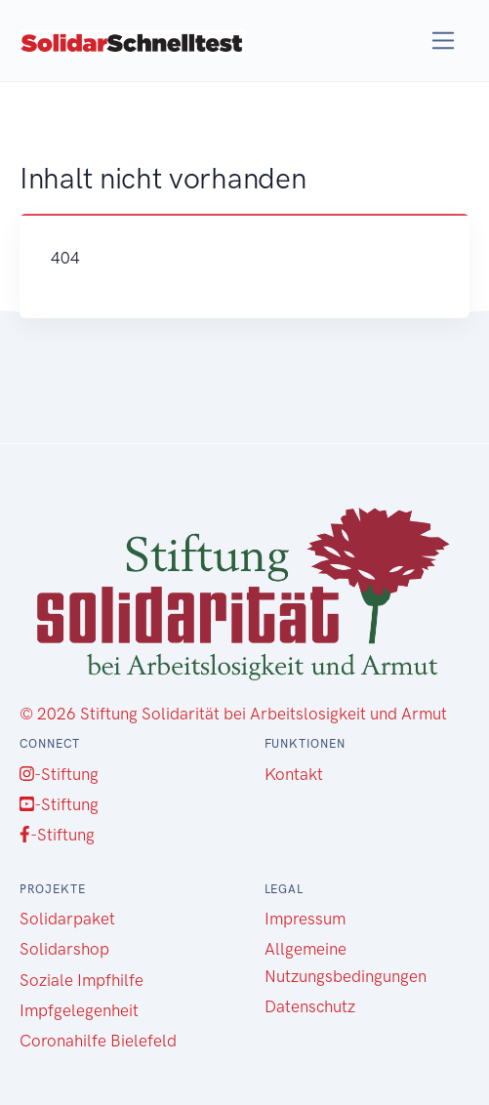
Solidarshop (64, 949)
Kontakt (294, 774)
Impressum (305, 918)
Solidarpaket (67, 918)
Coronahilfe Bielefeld (98, 1040)
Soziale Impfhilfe (81, 980)
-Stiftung (59, 774)
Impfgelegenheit (79, 1010)
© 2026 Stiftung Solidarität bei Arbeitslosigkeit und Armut (233, 713)
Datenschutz (310, 1006)
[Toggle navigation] (443, 40)
